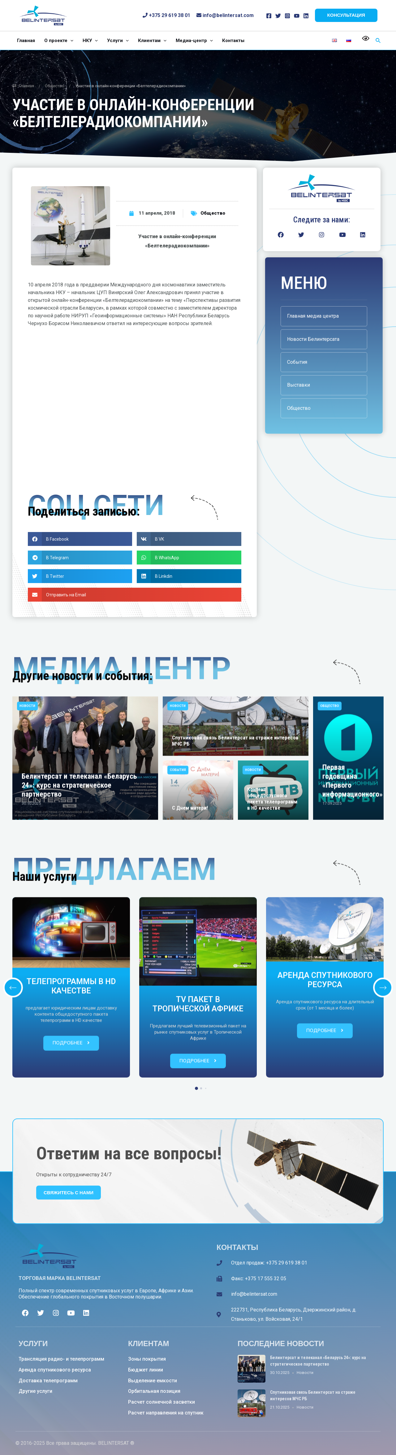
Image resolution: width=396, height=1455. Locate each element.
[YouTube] (296, 16)
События (178, 944)
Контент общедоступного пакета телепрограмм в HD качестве (272, 972)
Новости (27, 880)
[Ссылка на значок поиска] (378, 41)
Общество (54, 86)
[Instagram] (287, 16)
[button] (80, 539)
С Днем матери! (190, 982)
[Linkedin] (306, 16)
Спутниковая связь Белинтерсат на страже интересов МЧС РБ (235, 915)
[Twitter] (278, 16)
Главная (23, 86)
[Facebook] (269, 16)
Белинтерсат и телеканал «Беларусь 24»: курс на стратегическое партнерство (79, 959)
